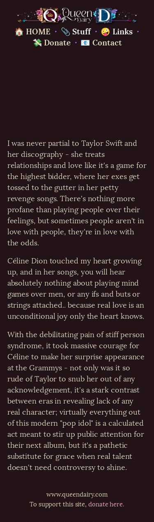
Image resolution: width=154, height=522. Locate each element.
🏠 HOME (32, 31)
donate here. (106, 503)
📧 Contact (101, 42)
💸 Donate (51, 42)
